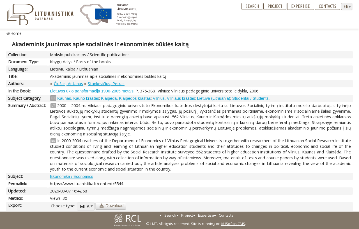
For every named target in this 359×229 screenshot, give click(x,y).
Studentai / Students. (251, 98)
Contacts (327, 6)
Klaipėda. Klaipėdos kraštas (126, 98)
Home (16, 33)
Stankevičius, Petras (106, 83)
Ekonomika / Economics (71, 176)
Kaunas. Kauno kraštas (78, 98)
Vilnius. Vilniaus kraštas (174, 98)
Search (252, 6)
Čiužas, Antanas (68, 83)
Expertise (300, 6)
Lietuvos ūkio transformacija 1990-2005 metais (92, 91)
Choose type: (63, 205)
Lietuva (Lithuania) (213, 98)
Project (275, 6)
